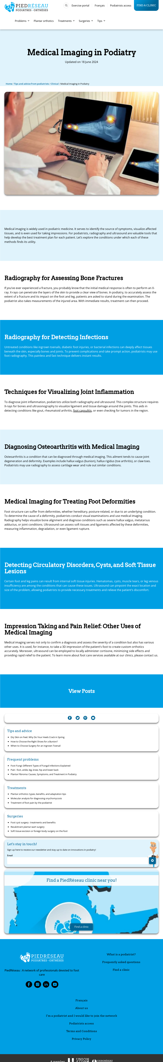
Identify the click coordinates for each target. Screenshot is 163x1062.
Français (100, 5)
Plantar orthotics (44, 21)
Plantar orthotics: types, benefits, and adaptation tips (38, 794)
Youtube (54, 985)
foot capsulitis (82, 410)
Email (10, 855)
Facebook (28, 985)
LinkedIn (46, 985)
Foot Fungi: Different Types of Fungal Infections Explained (40, 765)
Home (9, 83)
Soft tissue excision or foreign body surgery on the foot (39, 831)
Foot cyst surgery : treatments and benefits (33, 822)
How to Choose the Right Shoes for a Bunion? (34, 741)
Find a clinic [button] (81, 926)
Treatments (66, 21)
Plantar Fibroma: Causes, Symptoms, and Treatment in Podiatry (44, 774)
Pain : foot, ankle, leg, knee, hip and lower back (35, 769)
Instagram (37, 985)
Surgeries (86, 21)
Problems (22, 21)
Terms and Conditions (81, 1031)
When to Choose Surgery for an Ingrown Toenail (35, 745)
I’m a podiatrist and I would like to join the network (81, 1015)
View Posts (81, 691)
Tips (101, 21)
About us (81, 1008)
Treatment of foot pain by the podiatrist (31, 802)
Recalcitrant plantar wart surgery (28, 826)
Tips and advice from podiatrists (31, 83)
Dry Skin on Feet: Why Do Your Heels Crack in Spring (37, 737)
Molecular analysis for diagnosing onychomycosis (36, 798)
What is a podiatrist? (121, 954)
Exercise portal (80, 5)
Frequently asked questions (121, 962)
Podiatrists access (120, 5)
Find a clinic (146, 5)
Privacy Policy (81, 1038)
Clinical (55, 83)
